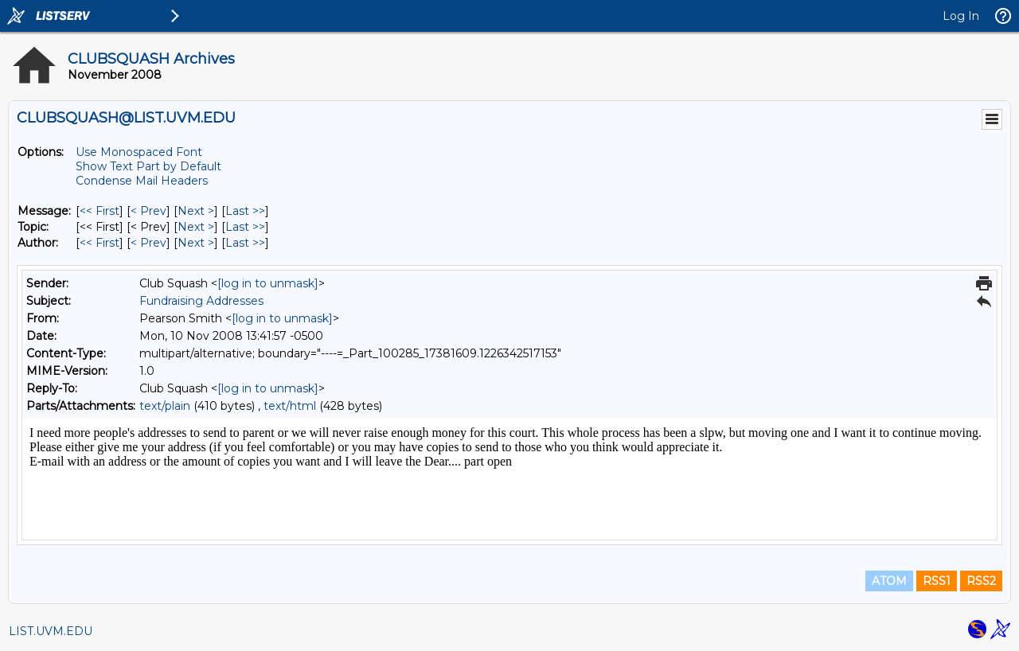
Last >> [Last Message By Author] (245, 243)
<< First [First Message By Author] (99, 243)
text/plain (164, 406)
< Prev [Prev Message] (148, 211)
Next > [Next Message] (196, 211)
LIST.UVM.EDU (50, 631)
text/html (290, 406)
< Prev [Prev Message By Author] (148, 243)
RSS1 (937, 581)
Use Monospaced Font (139, 152)
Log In (961, 16)
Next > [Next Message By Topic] (196, 227)
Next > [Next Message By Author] (196, 243)
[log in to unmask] (267, 283)
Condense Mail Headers (142, 180)
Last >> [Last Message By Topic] (245, 227)
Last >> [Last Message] (245, 211)
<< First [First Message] (99, 211)
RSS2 (981, 581)
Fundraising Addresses (201, 301)
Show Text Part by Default (148, 166)
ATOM (889, 581)
